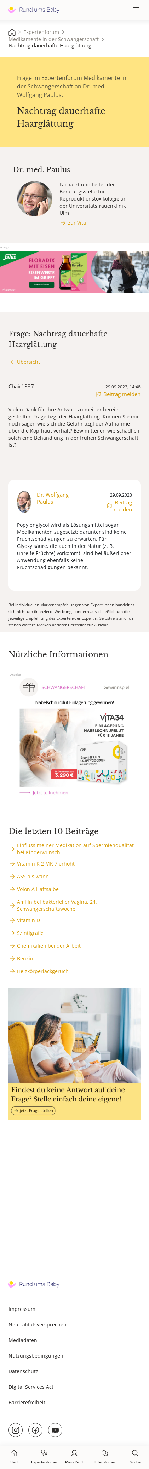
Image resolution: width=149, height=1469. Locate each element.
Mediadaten (22, 1340)
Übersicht (28, 361)
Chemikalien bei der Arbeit (49, 945)
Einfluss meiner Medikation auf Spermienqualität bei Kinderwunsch (75, 849)
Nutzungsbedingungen (35, 1355)
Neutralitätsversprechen (37, 1324)
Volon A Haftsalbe (38, 889)
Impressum (21, 1309)
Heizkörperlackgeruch (43, 971)
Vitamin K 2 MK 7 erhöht (46, 863)
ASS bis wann (33, 876)
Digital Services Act (30, 1386)
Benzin (25, 958)
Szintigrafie (30, 933)
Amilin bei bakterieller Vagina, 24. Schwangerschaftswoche (57, 905)
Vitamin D (28, 920)
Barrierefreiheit (26, 1402)
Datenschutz (23, 1371)
